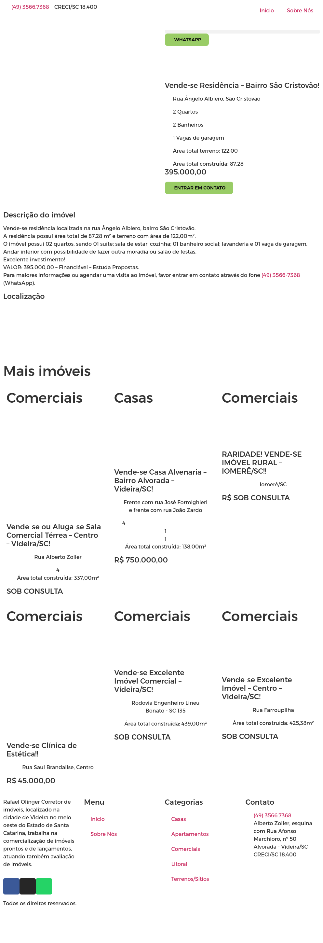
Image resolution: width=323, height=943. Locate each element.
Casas (178, 819)
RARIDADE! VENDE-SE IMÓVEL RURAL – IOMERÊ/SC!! (262, 463)
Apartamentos (190, 834)
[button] (242, 32)
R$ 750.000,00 (141, 560)
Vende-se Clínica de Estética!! (42, 749)
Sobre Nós (300, 10)
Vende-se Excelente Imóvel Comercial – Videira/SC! (149, 681)
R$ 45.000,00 (31, 780)
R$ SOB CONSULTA (256, 497)
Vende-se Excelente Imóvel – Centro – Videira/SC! (257, 688)
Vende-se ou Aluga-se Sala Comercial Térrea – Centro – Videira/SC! (54, 535)
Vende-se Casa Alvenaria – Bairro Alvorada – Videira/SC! (160, 480)
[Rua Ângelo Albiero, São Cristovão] (161, 330)
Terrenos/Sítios (190, 879)
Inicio (267, 10)
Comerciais (185, 849)
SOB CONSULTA (35, 591)
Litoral (179, 864)
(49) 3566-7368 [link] (281, 275)
